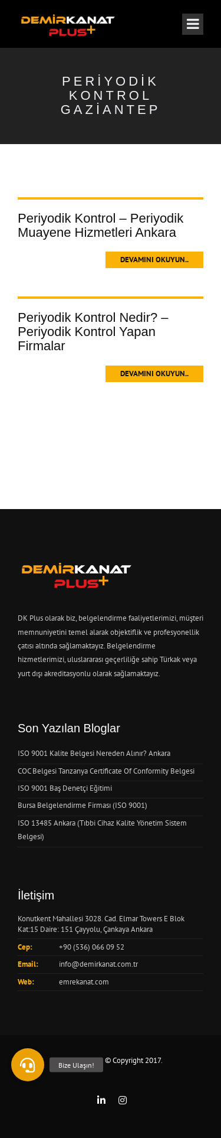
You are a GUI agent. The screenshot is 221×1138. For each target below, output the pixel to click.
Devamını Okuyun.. (154, 260)
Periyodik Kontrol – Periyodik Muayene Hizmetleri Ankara (100, 225)
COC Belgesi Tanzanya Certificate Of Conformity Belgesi (106, 771)
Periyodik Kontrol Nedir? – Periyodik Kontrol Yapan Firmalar (93, 331)
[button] (27, 1064)
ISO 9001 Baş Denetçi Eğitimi (65, 788)
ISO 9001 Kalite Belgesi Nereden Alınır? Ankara (94, 753)
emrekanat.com (84, 982)
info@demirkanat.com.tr (98, 964)
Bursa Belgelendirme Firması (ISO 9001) (82, 805)
